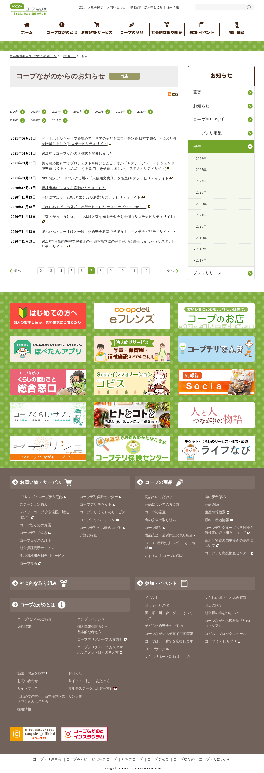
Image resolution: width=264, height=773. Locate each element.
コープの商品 (158, 482)
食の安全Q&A (215, 497)
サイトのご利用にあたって (89, 681)
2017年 (56, 120)
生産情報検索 (217, 512)
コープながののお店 (35, 525)
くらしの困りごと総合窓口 (225, 598)
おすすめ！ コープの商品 (164, 556)
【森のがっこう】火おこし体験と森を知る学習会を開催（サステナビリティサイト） (109, 217)
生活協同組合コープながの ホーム (33, 56)
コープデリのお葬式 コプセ (103, 528)
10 (122, 271)
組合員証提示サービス (37, 548)
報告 (197, 146)
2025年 (35, 111)
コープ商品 (155, 528)
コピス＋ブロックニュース (225, 634)
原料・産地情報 (219, 520)
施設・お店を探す (91, 7)
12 (145, 271)
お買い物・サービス (40, 482)
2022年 (99, 111)
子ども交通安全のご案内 (164, 626)
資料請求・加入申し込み (146, 7)
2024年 (56, 111)
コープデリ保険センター (101, 497)
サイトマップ (27, 688)
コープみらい (76, 759)
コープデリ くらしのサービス (102, 512)
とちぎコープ (132, 759)
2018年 (35, 120)
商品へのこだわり (158, 497)
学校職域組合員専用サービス (42, 556)
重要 (197, 92)
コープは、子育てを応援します (169, 641)
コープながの (184, 759)
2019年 (14, 120)
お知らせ (69, 56)
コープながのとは (37, 604)
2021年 (120, 111)
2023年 (78, 111)
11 (133, 271)
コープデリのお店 (209, 119)
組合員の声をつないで (222, 613)
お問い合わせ (116, 7)
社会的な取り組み (38, 583)
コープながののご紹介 (34, 619)
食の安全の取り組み (160, 520)
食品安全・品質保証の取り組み (171, 535)
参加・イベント (161, 583)
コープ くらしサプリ (223, 641)
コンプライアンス (91, 619)
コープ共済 (30, 564)
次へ (170, 271)
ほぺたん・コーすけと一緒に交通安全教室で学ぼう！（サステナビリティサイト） (108, 232)
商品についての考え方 (162, 504)
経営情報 (24, 627)
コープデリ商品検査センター (229, 553)
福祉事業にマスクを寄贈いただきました (74, 188)
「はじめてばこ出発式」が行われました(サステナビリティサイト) (94, 207)
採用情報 (173, 7)
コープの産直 (155, 512)
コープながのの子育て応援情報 (169, 634)
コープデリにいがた (215, 759)
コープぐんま (158, 759)
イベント (152, 598)
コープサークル (157, 649)
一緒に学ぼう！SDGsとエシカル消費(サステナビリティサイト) (92, 197)
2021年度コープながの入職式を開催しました (77, 153)
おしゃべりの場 (157, 605)
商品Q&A (212, 504)
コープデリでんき (36, 533)
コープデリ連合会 (47, 759)
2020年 (141, 111)
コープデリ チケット (98, 504)
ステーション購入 (33, 504)
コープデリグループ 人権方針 (102, 639)
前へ (17, 271)
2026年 (14, 111)
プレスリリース (207, 273)
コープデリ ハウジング (99, 520)
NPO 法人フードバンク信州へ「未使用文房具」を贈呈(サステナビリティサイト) (106, 178)
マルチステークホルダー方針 (92, 688)
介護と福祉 (88, 535)
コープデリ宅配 (207, 133)
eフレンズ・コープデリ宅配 (43, 497)
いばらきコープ (104, 759)
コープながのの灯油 (35, 540)
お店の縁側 (213, 605)
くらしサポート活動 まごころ (168, 657)
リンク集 (75, 696)
